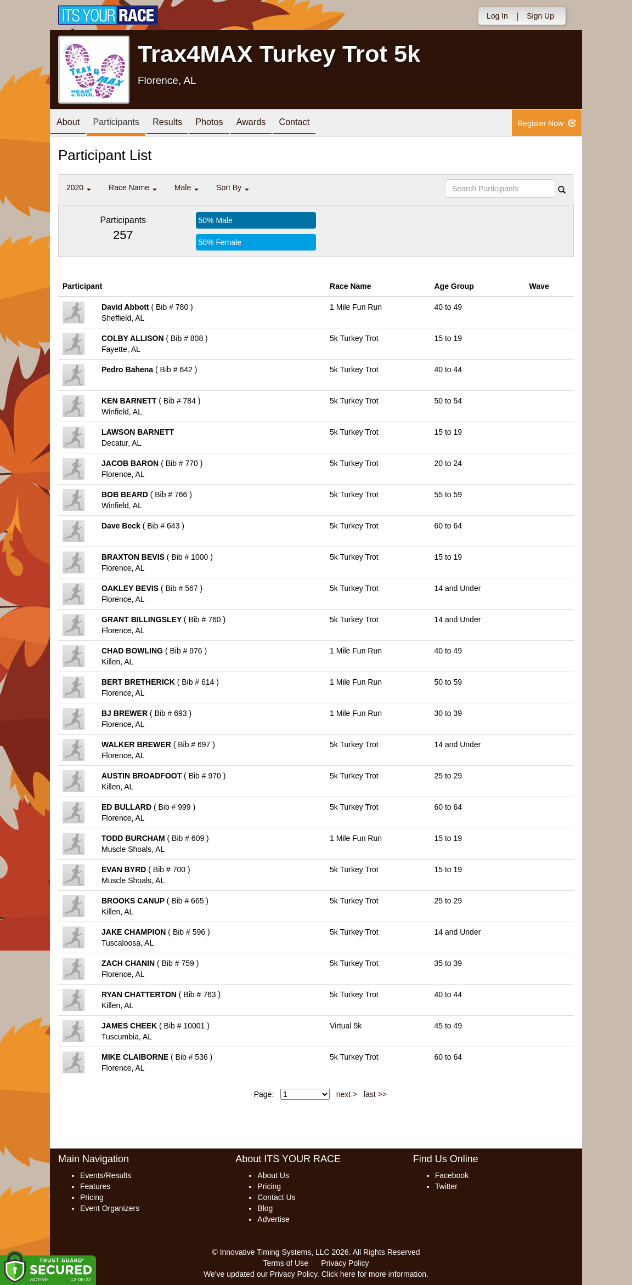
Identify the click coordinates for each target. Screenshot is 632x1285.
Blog (265, 1208)
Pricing (92, 1197)
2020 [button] (78, 187)
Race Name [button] (133, 187)
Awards (276, 123)
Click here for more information (373, 1274)
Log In (497, 16)
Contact (324, 123)
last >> (375, 1094)
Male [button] (186, 187)
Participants (124, 123)
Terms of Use (285, 1263)
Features (95, 1186)
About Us (273, 1175)
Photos (229, 123)
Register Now (546, 123)
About (71, 123)
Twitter (446, 1186)
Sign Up (540, 16)
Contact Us (276, 1197)
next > (347, 1094)
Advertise (273, 1219)
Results (181, 123)
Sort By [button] (232, 187)
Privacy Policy (345, 1263)
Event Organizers (109, 1208)
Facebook (452, 1175)
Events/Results (105, 1175)
